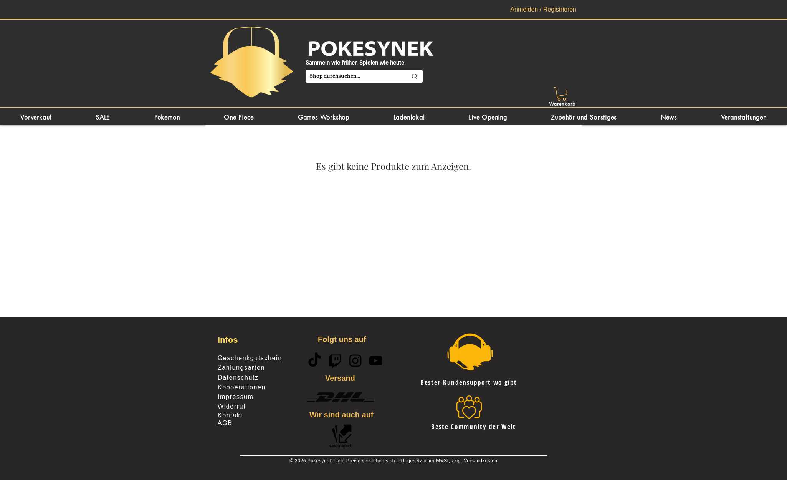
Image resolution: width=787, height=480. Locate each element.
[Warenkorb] (563, 104)
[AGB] (245, 423)
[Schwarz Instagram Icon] (355, 360)
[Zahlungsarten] (260, 368)
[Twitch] (335, 360)
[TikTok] (314, 360)
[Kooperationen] (245, 387)
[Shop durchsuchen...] (350, 76)
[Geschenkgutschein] (260, 358)
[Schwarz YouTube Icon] (375, 360)
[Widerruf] (253, 406)
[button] (562, 94)
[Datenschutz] (245, 378)
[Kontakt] (245, 415)
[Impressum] (245, 397)
